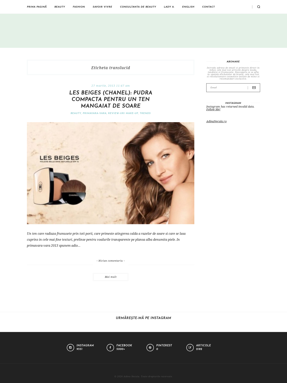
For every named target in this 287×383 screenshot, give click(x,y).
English (188, 7)
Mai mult (111, 277)
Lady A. (169, 7)
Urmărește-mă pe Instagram (143, 318)
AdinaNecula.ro (216, 121)
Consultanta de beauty (138, 7)
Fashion (79, 7)
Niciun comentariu (110, 261)
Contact (208, 7)
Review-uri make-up (123, 113)
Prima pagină (37, 7)
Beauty (59, 7)
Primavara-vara (94, 113)
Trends (145, 113)
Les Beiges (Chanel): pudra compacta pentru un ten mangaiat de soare (110, 99)
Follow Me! (213, 109)
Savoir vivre (102, 7)
